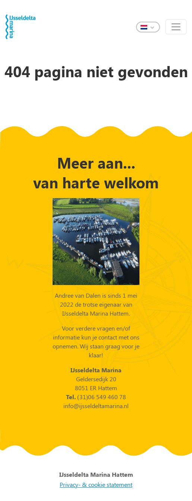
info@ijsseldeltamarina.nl (96, 406)
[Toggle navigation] (176, 26)
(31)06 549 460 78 (101, 397)
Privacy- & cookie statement (96, 484)
